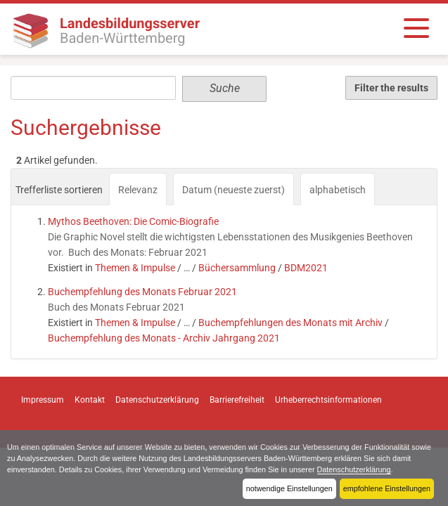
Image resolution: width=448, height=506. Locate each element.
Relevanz (138, 189)
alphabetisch (337, 189)
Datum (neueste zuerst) (233, 189)
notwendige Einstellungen (289, 488)
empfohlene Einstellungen (386, 488)
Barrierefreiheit (237, 400)
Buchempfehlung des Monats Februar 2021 (142, 291)
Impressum (42, 400)
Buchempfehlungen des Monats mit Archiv (290, 322)
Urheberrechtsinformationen (328, 400)
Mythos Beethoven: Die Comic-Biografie (133, 221)
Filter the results (391, 87)
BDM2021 (306, 267)
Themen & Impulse (135, 267)
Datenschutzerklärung (354, 469)
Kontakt (90, 400)
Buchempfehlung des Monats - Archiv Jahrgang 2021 (164, 338)
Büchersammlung (237, 267)
